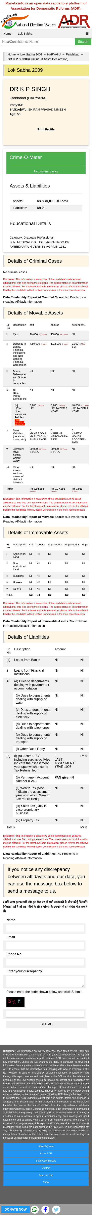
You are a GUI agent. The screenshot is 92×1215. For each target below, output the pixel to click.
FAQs (46, 1182)
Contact (46, 1168)
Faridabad (73, 54)
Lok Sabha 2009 (31, 54)
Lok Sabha (25, 33)
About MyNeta (46, 1146)
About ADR (46, 1153)
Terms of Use (46, 1175)
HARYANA (54, 54)
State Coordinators (46, 1160)
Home (7, 33)
